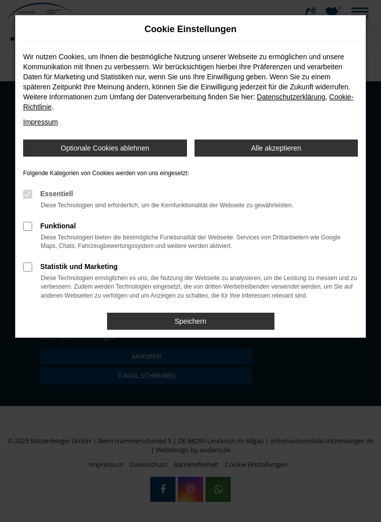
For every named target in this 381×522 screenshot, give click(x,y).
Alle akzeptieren (276, 148)
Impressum (40, 122)
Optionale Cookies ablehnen (105, 148)
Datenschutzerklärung (291, 97)
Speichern (190, 321)
